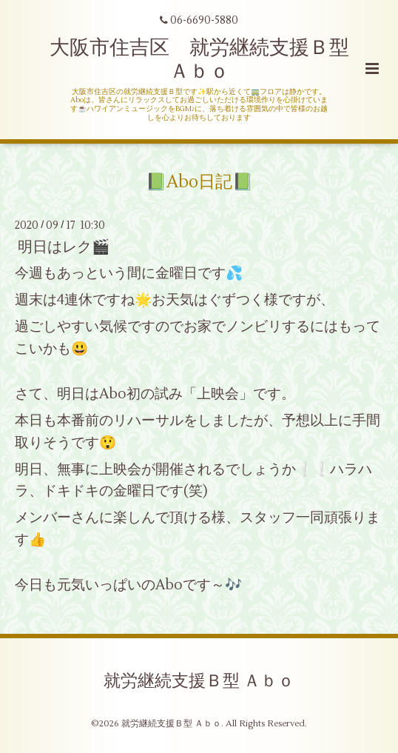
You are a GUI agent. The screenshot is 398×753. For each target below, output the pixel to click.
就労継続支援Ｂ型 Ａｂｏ (199, 681)
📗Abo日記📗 (199, 181)
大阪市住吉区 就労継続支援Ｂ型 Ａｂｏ (209, 59)
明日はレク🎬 (63, 247)
